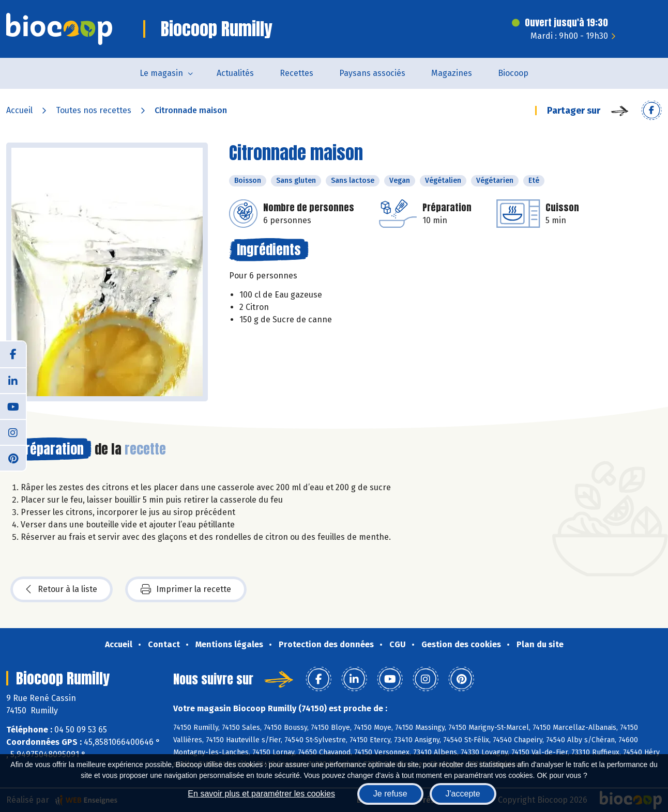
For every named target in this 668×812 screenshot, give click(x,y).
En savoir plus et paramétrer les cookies (261, 793)
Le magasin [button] (161, 73)
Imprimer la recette (186, 589)
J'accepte (463, 793)
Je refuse (390, 793)
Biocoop (513, 73)
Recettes (296, 73)
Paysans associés (372, 73)
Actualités (235, 73)
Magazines (451, 73)
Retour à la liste (61, 589)
